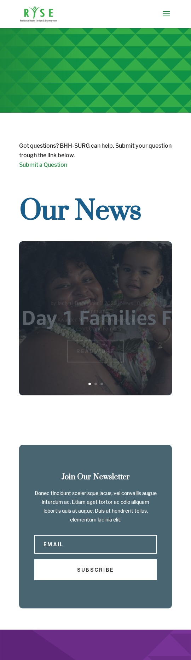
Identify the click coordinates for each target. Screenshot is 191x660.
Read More (95, 352)
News (126, 304)
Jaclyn (64, 304)
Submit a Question (43, 164)
